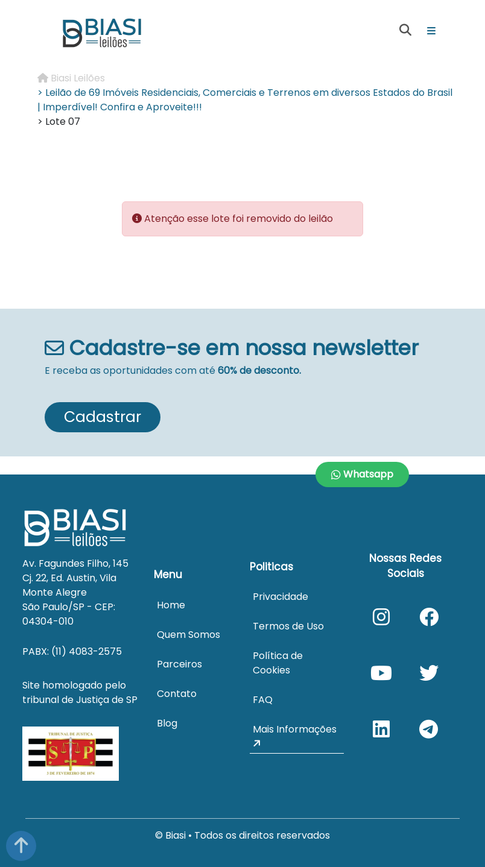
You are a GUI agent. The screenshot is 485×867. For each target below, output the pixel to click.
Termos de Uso (288, 626)
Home (171, 605)
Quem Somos (188, 635)
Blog (167, 723)
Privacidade (280, 597)
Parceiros (179, 664)
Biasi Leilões (71, 78)
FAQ (263, 700)
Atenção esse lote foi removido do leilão (238, 218)
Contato (177, 694)
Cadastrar (102, 416)
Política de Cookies (278, 663)
